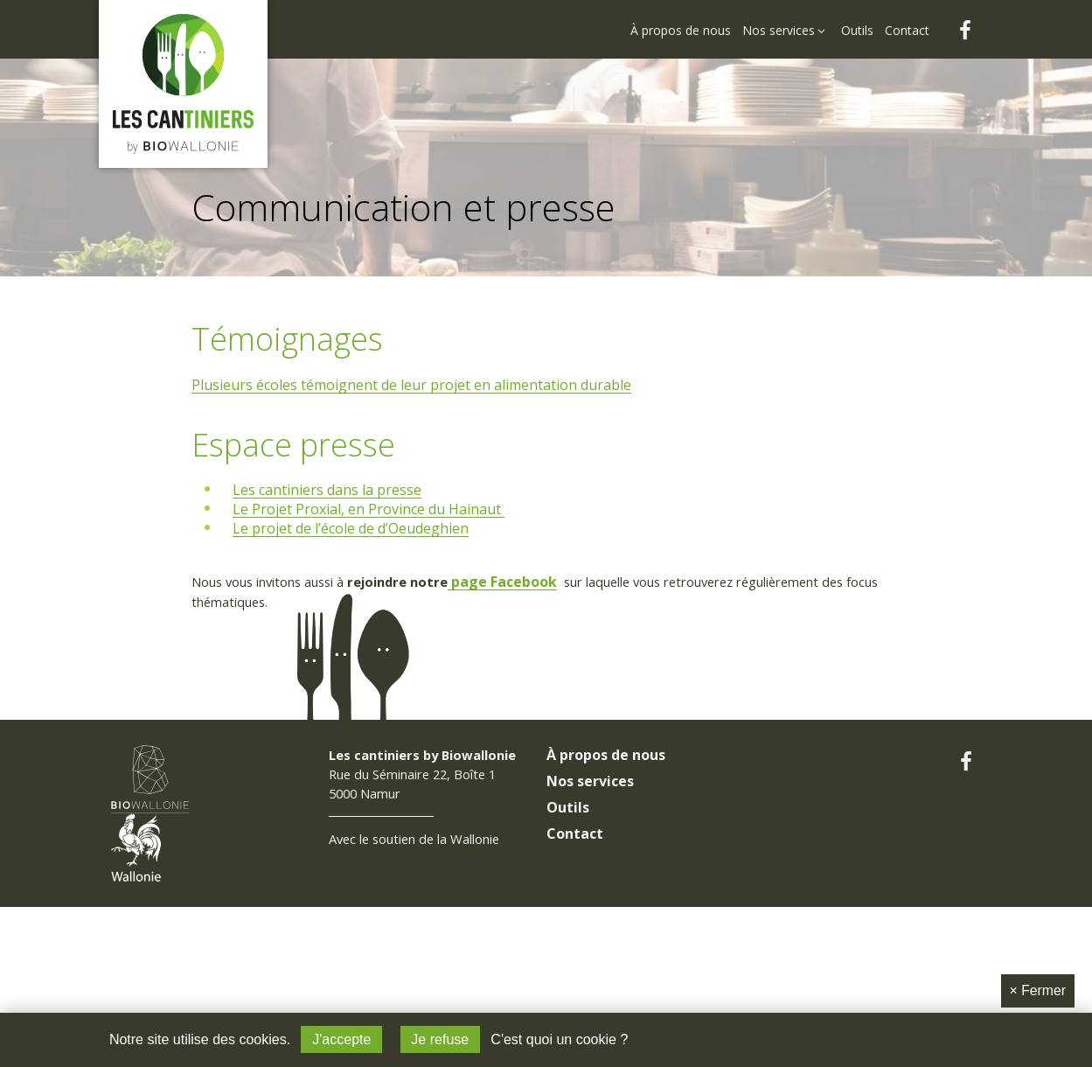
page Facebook (535, 584)
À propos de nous (605, 849)
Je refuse (440, 1039)
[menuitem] (682, 19)
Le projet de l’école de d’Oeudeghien (353, 529)
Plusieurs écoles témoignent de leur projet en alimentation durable (413, 385)
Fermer (1037, 989)
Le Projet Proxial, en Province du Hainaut (371, 510)
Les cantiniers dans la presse (329, 490)
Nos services (590, 875)
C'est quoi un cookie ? (560, 1039)
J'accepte (341, 1039)
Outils (567, 901)
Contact (574, 928)
